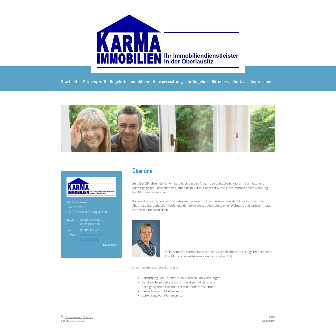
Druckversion (71, 317)
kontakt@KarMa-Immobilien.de (91, 236)
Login (272, 316)
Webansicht (268, 320)
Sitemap (88, 317)
